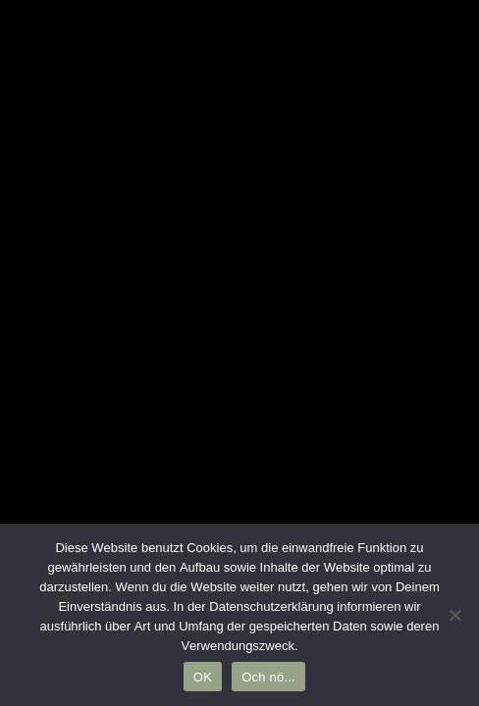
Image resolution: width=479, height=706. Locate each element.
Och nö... (268, 677)
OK (202, 677)
